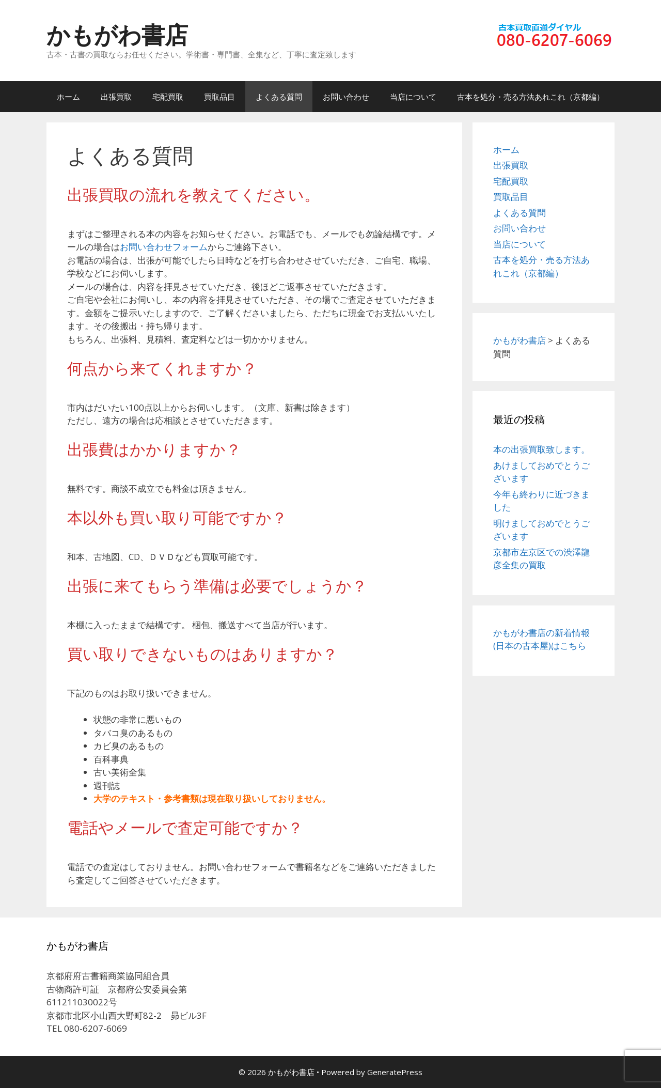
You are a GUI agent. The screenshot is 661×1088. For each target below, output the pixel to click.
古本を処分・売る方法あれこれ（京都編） (530, 96)
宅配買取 (167, 96)
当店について (413, 96)
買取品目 (219, 96)
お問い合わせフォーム (164, 247)
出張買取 (116, 96)
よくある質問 (279, 96)
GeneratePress (394, 1072)
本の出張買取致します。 (541, 449)
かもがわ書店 (117, 34)
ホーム (68, 96)
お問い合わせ (346, 96)
